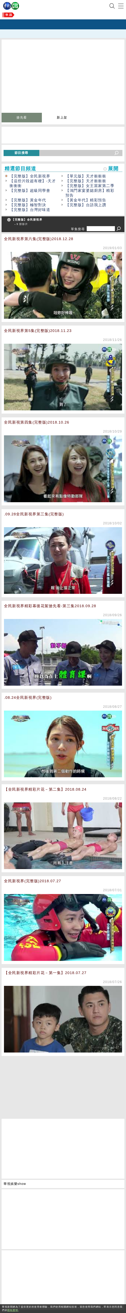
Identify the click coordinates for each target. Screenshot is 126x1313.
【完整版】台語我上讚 (85, 205)
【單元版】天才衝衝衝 (85, 176)
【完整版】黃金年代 (28, 200)
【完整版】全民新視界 (30, 176)
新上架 (62, 117)
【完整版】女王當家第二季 (89, 186)
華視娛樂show (15, 1183)
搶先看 (21, 117)
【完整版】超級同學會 (30, 190)
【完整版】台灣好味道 (30, 210)
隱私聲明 (12, 1310)
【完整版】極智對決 (28, 205)
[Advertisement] (63, 1086)
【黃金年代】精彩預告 (85, 200)
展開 (113, 168)
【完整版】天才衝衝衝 (85, 181)
